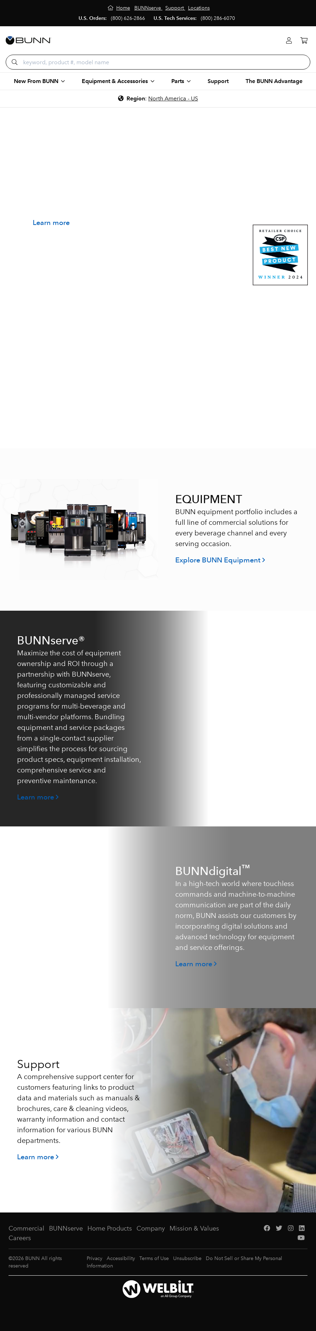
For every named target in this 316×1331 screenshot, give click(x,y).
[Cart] (304, 40)
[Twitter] (279, 1228)
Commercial (26, 1228)
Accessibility (121, 1258)
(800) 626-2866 (128, 18)
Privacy (94, 1258)
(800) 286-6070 (218, 18)
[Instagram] (291, 1228)
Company (150, 1228)
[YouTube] (301, 1238)
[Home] (119, 8)
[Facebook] (267, 1228)
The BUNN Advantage (274, 81)
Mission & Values (194, 1228)
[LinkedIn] (302, 1228)
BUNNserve (66, 1228)
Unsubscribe (187, 1258)
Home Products (109, 1228)
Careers (20, 1238)
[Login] (289, 40)
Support (218, 81)
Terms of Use (154, 1258)
